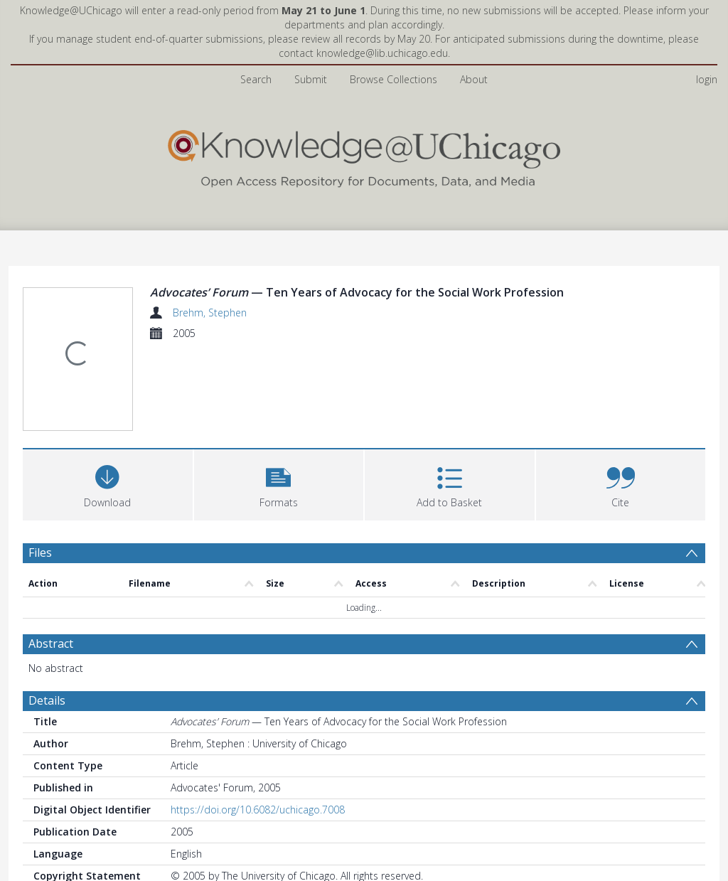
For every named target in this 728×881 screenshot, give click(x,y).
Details (46, 700)
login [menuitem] (706, 79)
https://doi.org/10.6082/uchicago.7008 (258, 809)
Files (40, 552)
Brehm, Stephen (210, 312)
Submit (310, 79)
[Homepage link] (364, 155)
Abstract (50, 643)
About (474, 79)
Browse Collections (393, 79)
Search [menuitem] (256, 79)
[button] (279, 483)
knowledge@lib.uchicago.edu (382, 53)
